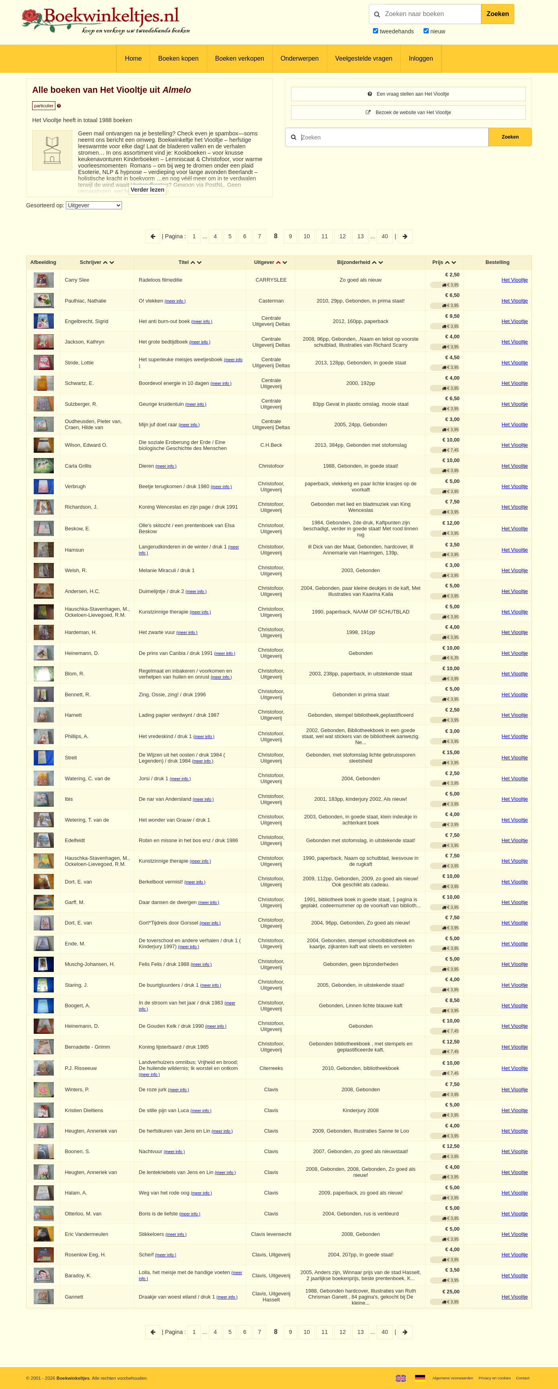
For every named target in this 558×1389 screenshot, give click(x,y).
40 (385, 236)
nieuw (437, 31)
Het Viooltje (515, 282)
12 (343, 236)
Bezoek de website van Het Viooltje (408, 113)
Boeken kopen (178, 58)
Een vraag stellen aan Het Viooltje (408, 94)
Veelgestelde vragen (363, 58)
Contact (521, 1377)
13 (360, 236)
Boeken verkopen (239, 58)
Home (133, 58)
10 (306, 236)
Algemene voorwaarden (440, 1377)
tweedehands (397, 31)
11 (325, 236)
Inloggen (421, 58)
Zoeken (498, 13)
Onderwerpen (300, 58)
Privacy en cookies (489, 1377)
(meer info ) (178, 303)
